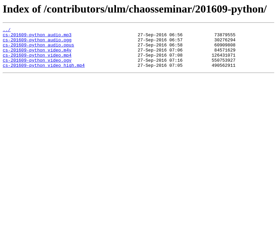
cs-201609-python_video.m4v (37, 55)
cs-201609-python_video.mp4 (37, 61)
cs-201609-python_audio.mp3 (37, 37)
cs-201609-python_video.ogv (37, 67)
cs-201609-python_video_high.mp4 (44, 73)
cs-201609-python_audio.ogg (37, 43)
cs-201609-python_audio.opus (38, 49)
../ (7, 30)
